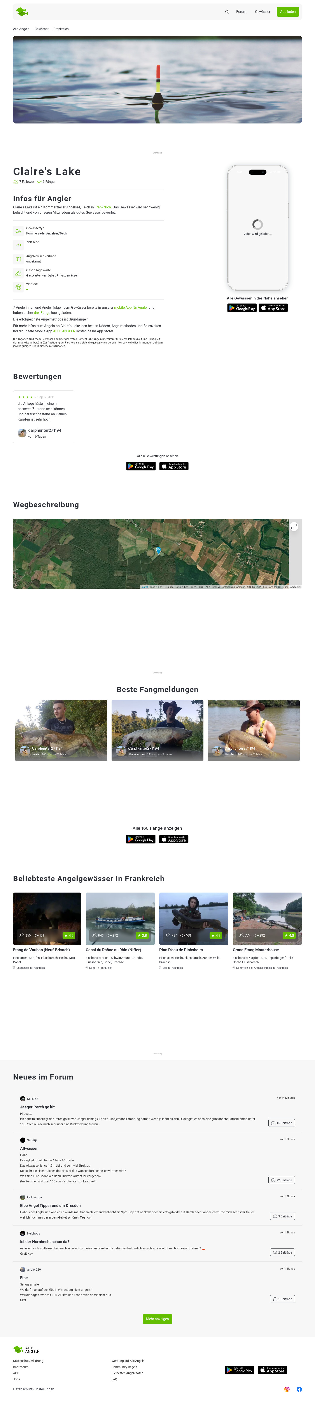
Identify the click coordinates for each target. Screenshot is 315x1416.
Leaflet (144, 587)
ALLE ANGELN (64, 331)
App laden (288, 12)
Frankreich (103, 207)
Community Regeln (124, 1367)
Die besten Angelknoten (127, 1373)
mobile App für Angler (131, 307)
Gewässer (262, 12)
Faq (114, 1379)
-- (27, 289)
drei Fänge (42, 313)
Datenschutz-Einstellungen (33, 1389)
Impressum (20, 1367)
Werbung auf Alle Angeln (128, 1361)
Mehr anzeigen (157, 1319)
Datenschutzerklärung (28, 1361)
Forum (241, 12)
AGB (16, 1373)
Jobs (16, 1379)
